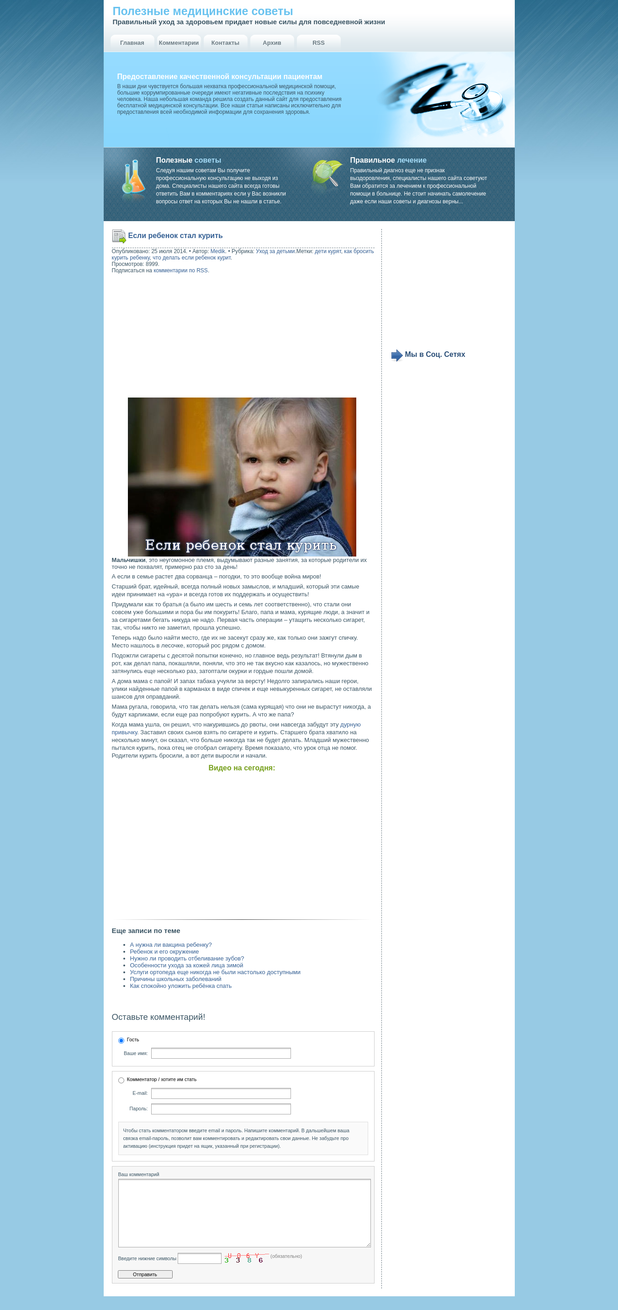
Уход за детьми (275, 251)
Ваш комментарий (138, 1174)
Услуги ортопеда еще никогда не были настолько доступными (215, 972)
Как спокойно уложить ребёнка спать (181, 985)
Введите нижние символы (147, 1272)
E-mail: (140, 1093)
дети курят (328, 251)
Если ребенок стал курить (175, 235)
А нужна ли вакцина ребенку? (171, 944)
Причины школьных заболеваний (176, 979)
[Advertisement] (170, 337)
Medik (218, 251)
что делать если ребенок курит (191, 258)
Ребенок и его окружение (164, 951)
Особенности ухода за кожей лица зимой (186, 965)
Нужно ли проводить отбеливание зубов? (187, 958)
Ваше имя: (136, 1053)
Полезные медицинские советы (203, 11)
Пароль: (139, 1108)
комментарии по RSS (180, 270)
